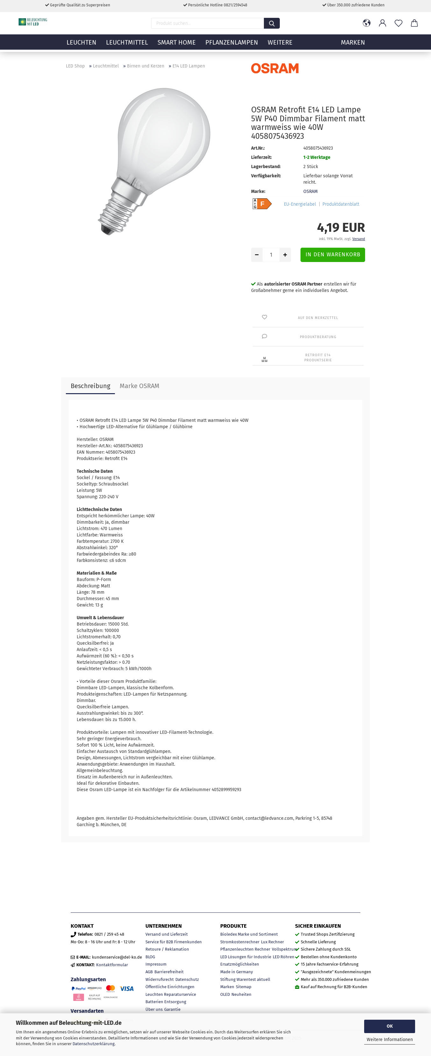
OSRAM (310, 191)
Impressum (155, 964)
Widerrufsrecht (159, 979)
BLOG (150, 956)
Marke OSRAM (139, 386)
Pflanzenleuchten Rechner (245, 949)
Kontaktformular (112, 964)
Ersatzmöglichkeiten (239, 964)
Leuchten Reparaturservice (170, 994)
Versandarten (87, 1011)
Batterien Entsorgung (165, 1001)
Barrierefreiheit (169, 971)
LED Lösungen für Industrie (245, 956)
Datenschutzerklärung (94, 1043)
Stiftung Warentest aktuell (245, 979)
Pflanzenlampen (231, 46)
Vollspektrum (284, 949)
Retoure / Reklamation (167, 949)
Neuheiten (241, 994)
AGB (149, 971)
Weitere (280, 46)
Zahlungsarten (88, 979)
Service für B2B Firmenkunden (173, 941)
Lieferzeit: (261, 157)
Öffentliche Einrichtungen (169, 986)
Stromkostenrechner (239, 941)
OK (390, 1026)
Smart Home (177, 46)
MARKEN (353, 46)
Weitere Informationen (390, 1039)
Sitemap (243, 986)
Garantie (172, 1009)
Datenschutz (187, 979)
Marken (227, 986)
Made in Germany (236, 971)
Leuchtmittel (127, 46)
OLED (225, 994)
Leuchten (81, 46)
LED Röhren (283, 956)
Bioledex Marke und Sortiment (249, 934)
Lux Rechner (272, 941)
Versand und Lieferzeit (166, 934)
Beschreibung (90, 386)
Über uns (154, 1009)
